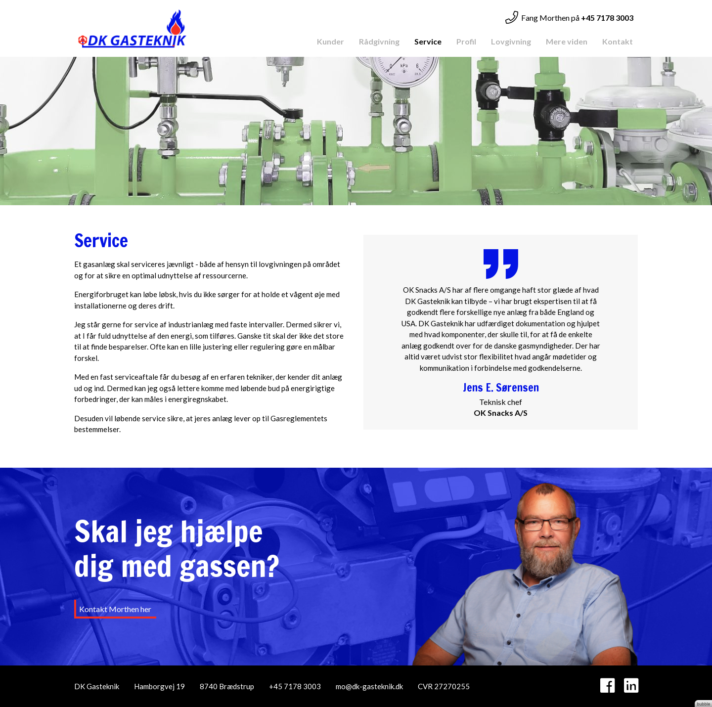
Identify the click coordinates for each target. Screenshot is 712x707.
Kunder (330, 41)
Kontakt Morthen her (115, 609)
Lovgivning (511, 41)
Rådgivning (379, 41)
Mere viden (566, 41)
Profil (466, 41)
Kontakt (617, 41)
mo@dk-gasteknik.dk (369, 686)
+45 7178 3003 (295, 686)
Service (428, 41)
